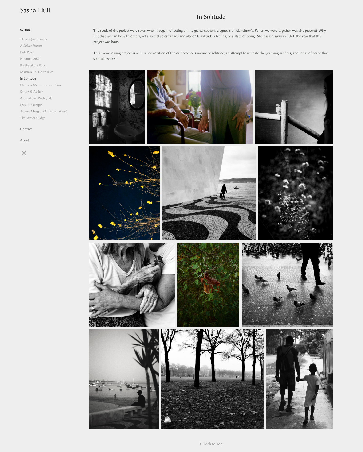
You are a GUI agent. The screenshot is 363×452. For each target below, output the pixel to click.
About (24, 140)
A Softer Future (31, 46)
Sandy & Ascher (31, 92)
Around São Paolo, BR (36, 98)
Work (25, 30)
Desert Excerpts (31, 105)
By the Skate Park (32, 65)
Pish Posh (27, 52)
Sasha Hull (35, 10)
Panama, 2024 (30, 59)
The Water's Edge (32, 118)
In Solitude (28, 79)
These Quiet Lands (33, 39)
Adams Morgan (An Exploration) (43, 111)
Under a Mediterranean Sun (40, 85)
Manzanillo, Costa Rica (36, 72)
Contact (26, 129)
